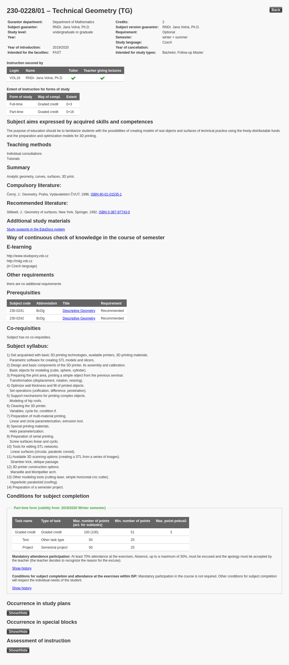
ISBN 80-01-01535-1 (106, 194)
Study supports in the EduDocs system (36, 229)
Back (276, 10)
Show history (22, 568)
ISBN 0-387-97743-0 (114, 212)
